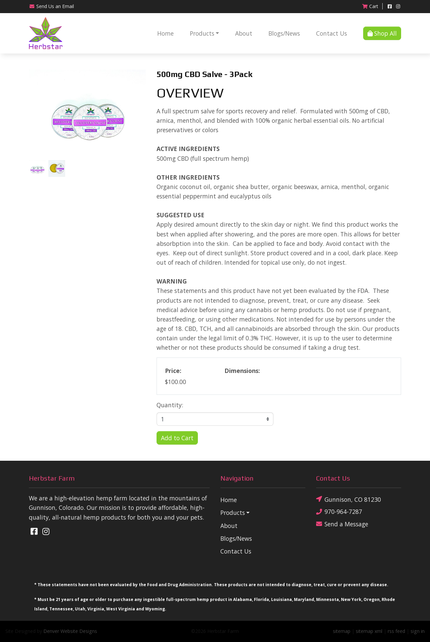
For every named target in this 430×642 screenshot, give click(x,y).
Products (202, 33)
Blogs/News (284, 33)
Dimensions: (242, 371)
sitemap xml (369, 631)
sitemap (341, 631)
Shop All (382, 33)
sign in (418, 631)
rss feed (396, 631)
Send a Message (342, 524)
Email (51, 6)
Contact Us (331, 33)
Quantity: (170, 405)
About (243, 33)
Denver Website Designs (70, 631)
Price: (173, 371)
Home (165, 33)
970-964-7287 (339, 511)
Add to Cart (177, 438)
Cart (370, 6)
